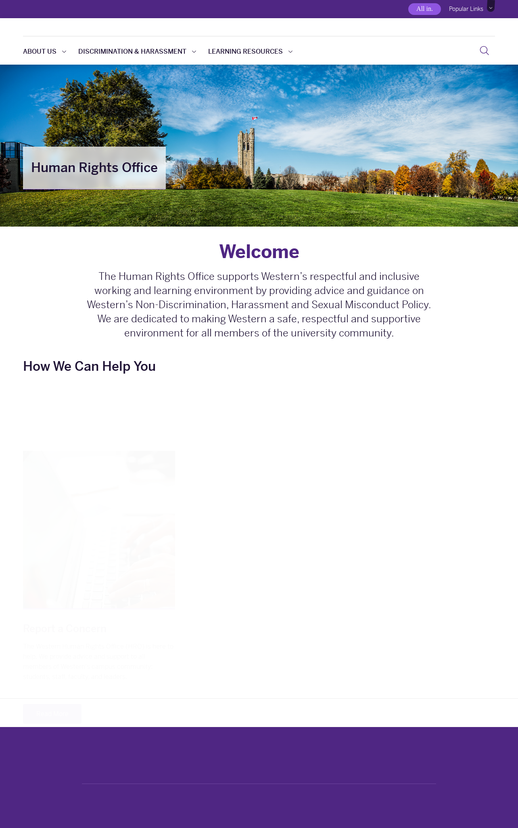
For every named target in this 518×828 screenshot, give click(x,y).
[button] (491, 6)
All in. (424, 8)
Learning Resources (250, 51)
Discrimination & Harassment (137, 51)
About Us (44, 51)
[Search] (484, 50)
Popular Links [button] (466, 9)
